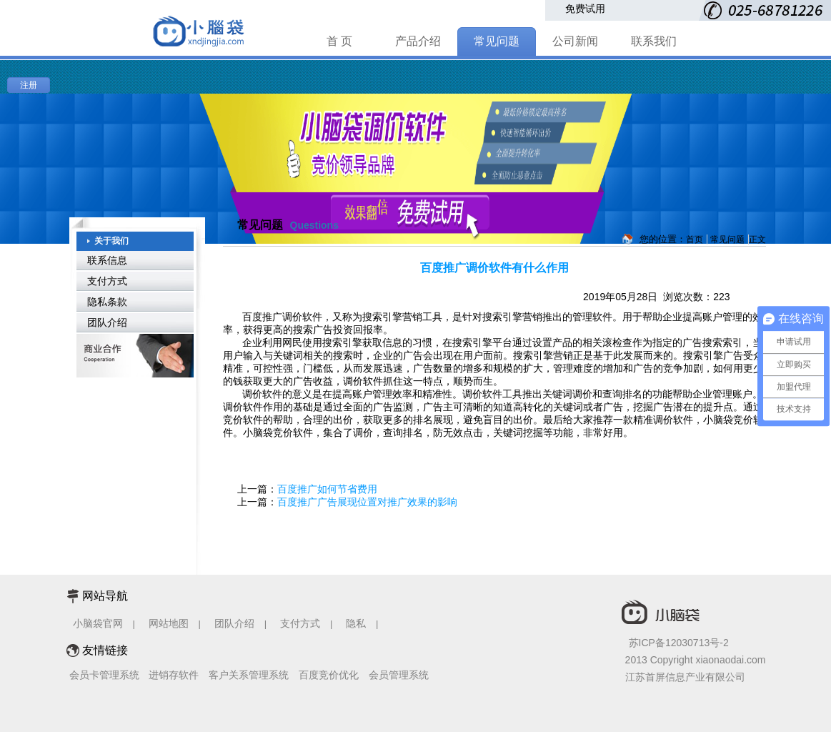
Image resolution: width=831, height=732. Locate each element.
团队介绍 (107, 322)
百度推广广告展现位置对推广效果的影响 (367, 502)
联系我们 (654, 41)
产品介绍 (418, 41)
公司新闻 (575, 41)
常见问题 (496, 41)
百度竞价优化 (329, 675)
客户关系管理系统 (249, 675)
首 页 (339, 41)
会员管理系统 (399, 675)
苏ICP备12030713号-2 (679, 642)
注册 (28, 85)
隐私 (357, 623)
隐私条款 (107, 301)
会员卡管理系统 (104, 675)
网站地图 (169, 623)
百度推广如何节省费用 (327, 489)
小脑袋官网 (98, 623)
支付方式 (107, 281)
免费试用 (585, 8)
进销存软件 (174, 675)
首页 (694, 239)
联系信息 (107, 260)
